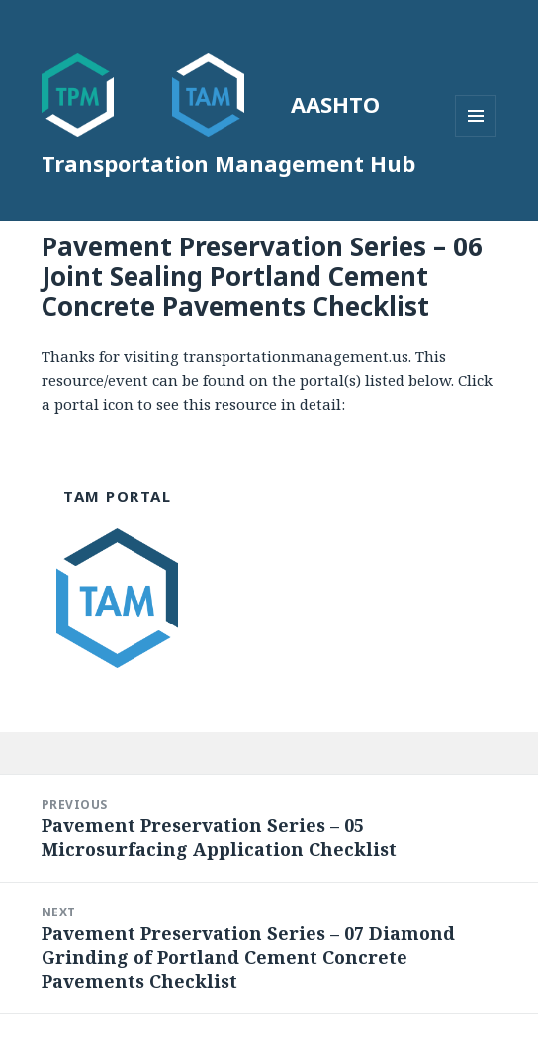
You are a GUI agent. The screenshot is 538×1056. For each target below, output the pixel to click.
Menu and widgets (476, 136)
